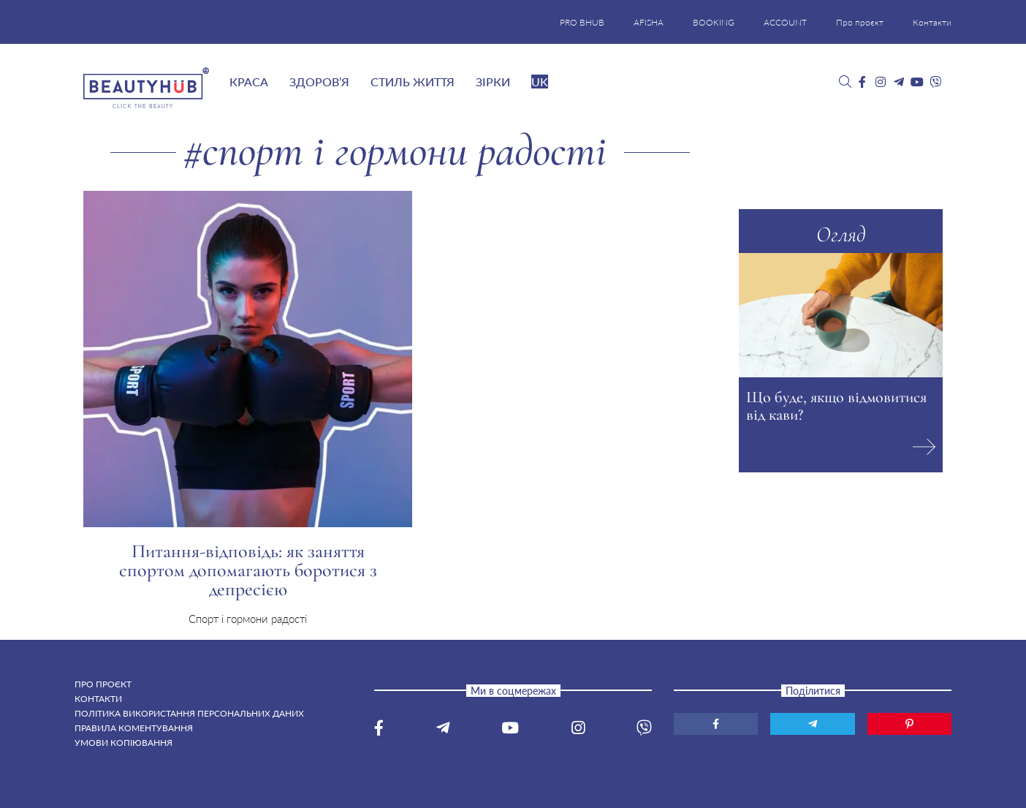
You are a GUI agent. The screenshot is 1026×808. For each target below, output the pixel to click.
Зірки (493, 81)
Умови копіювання (123, 742)
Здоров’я (319, 81)
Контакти (932, 22)
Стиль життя (412, 81)
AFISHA (649, 22)
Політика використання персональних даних (189, 713)
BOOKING (713, 22)
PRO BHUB (582, 22)
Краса (248, 81)
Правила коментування (134, 727)
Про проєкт (860, 22)
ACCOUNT (785, 22)
